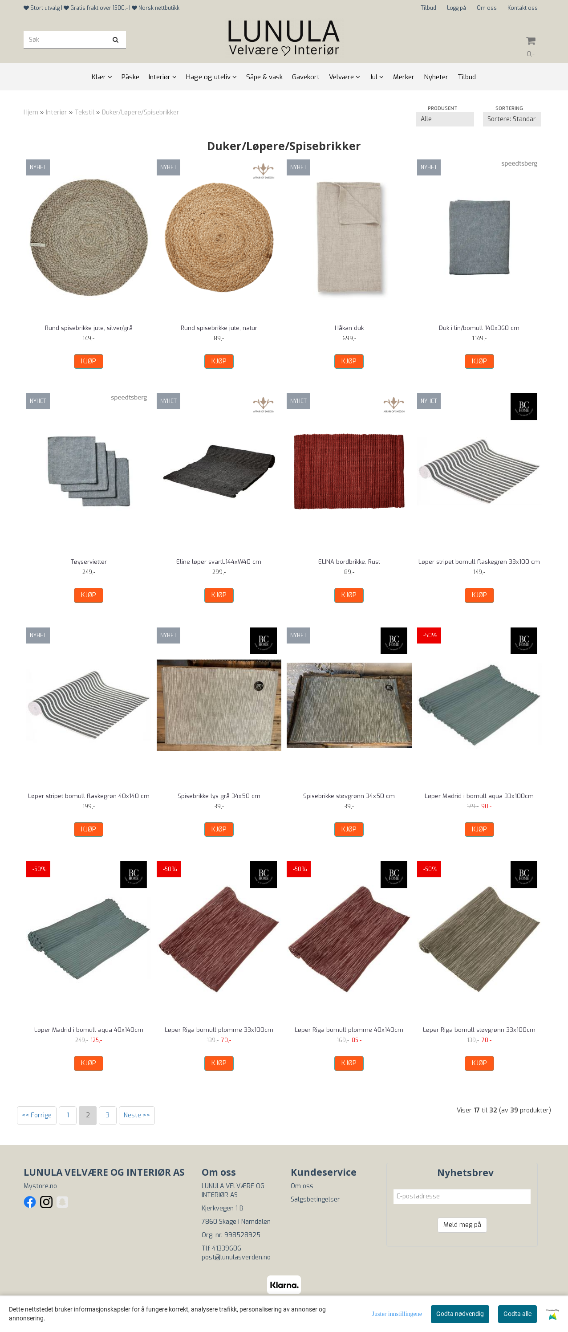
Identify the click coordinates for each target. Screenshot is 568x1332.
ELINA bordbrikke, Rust (349, 562)
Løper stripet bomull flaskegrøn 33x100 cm (479, 562)
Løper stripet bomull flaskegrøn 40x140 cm (89, 796)
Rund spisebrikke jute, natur (219, 328)
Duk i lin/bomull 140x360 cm (479, 328)
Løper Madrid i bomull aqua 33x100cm (479, 796)
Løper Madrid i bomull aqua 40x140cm (88, 1030)
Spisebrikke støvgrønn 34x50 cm (349, 796)
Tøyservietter (89, 562)
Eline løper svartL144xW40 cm (218, 562)
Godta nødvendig (460, 1313)
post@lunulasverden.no (236, 1257)
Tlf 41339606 (221, 1248)
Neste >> (137, 1115)
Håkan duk (349, 328)
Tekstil (84, 112)
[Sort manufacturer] (445, 119)
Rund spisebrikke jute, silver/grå (89, 328)
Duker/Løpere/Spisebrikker (140, 112)
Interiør (56, 112)
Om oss (487, 8)
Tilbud (428, 8)
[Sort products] (512, 119)
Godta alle (517, 1313)
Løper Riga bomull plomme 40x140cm (349, 1030)
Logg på (456, 8)
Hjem (31, 112)
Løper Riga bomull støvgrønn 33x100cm (479, 1030)
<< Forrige (37, 1115)
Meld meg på (462, 1225)
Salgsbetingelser (315, 1199)
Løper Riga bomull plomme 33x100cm (219, 1030)
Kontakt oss (522, 8)
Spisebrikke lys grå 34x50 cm (219, 796)
